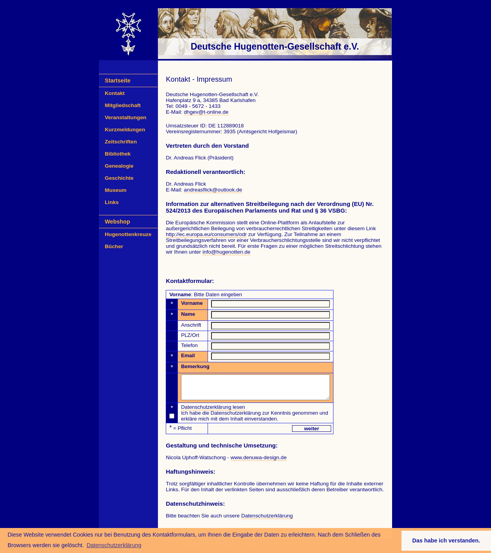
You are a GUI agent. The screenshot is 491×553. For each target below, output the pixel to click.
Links (112, 202)
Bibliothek (118, 154)
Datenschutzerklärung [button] (113, 545)
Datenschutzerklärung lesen (213, 412)
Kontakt (115, 93)
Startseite (118, 80)
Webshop (117, 221)
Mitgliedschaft (123, 105)
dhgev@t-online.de (206, 112)
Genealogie (119, 166)
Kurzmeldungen (125, 129)
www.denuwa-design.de (259, 462)
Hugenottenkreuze (128, 234)
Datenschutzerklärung (267, 520)
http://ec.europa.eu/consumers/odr (206, 234)
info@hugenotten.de (226, 252)
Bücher (114, 246)
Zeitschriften (121, 142)
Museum (115, 190)
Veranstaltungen (125, 117)
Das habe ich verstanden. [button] (446, 540)
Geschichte (119, 178)
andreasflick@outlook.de (213, 190)
